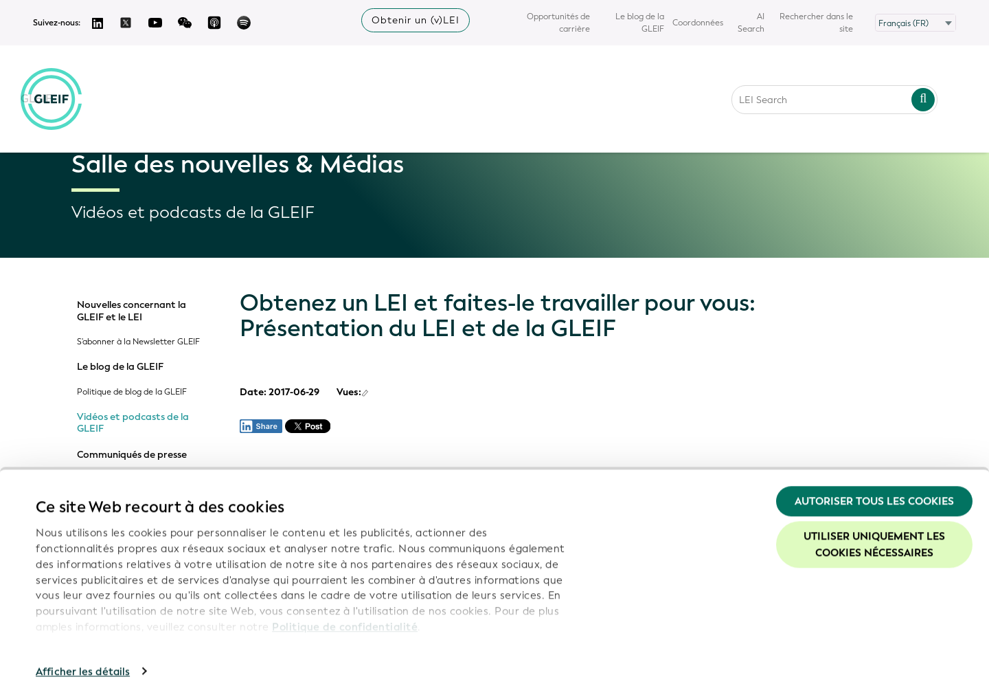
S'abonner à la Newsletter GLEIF (138, 342)
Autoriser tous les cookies (874, 489)
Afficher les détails (83, 659)
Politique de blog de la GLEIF (132, 392)
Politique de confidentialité (345, 614)
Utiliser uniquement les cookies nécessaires (874, 533)
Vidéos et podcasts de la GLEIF (133, 423)
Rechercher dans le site (816, 22)
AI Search (751, 22)
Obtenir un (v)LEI (415, 20)
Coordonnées (697, 22)
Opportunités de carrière (558, 22)
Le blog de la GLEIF (639, 22)
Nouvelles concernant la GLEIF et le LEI (131, 311)
